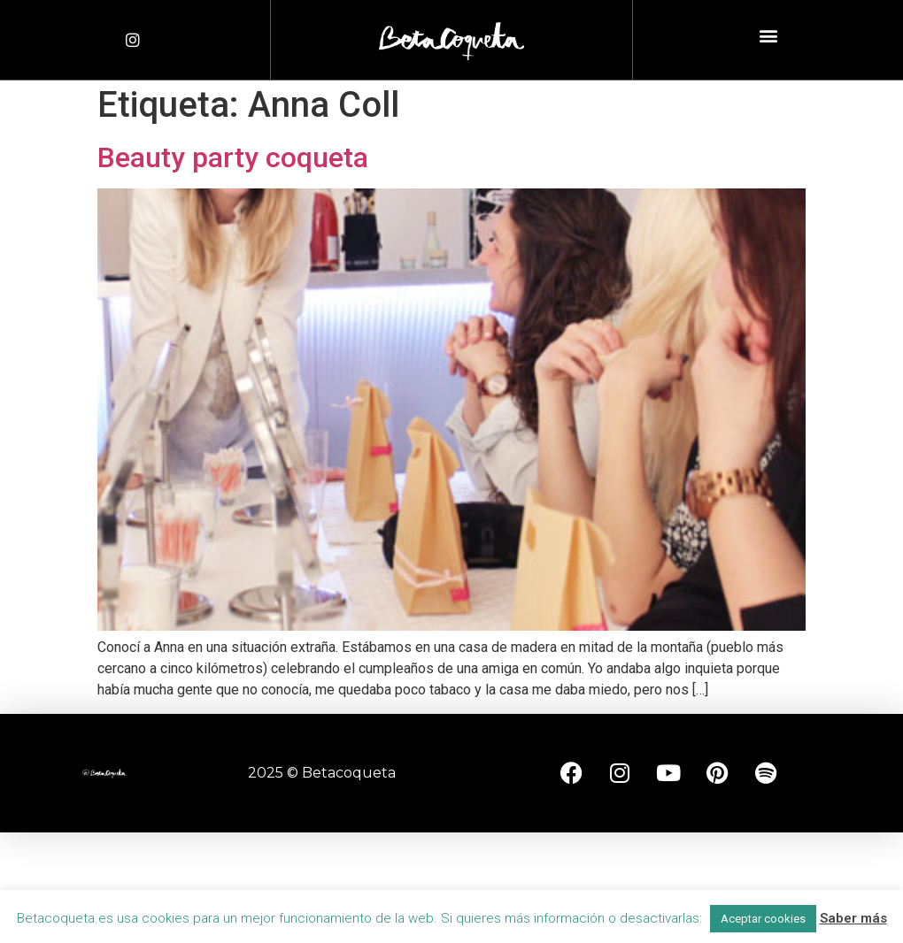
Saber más (853, 918)
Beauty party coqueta (232, 157)
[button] (768, 35)
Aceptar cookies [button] (763, 918)
